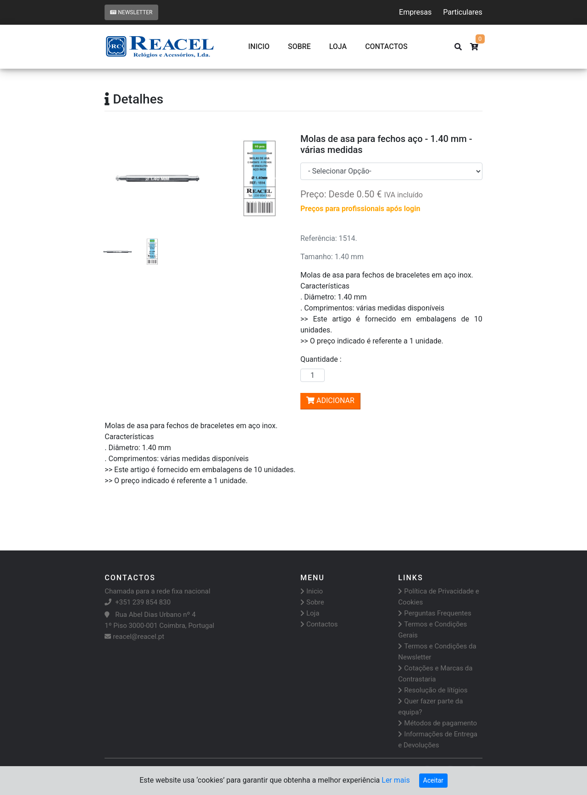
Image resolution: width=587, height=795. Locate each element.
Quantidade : (322, 359)
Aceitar (433, 780)
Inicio (258, 46)
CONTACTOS (386, 46)
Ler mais (396, 780)
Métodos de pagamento (437, 723)
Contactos (319, 624)
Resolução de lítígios (432, 690)
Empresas (415, 12)
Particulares (462, 12)
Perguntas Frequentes (434, 613)
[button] (118, 178)
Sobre (299, 46)
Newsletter (131, 12)
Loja (338, 46)
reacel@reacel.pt (134, 636)
